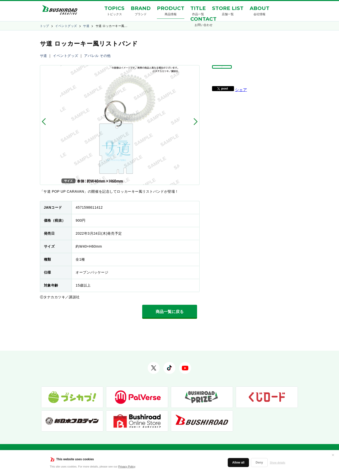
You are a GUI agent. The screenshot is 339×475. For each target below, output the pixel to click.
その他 (105, 56)
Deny (259, 462)
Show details (277, 462)
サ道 (86, 26)
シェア (241, 101)
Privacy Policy (126, 466)
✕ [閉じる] (333, 455)
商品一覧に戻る (170, 312)
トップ (44, 26)
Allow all (238, 462)
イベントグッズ (66, 26)
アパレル (91, 56)
